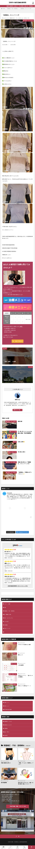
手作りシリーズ (7, 628)
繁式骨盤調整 (4, 782)
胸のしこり (20, 654)
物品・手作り (6, 731)
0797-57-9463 (9, 337)
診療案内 (17, 847)
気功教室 (6, 625)
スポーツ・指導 (13, 431)
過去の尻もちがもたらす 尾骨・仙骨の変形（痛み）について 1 (25, 783)
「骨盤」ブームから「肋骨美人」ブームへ (25, 763)
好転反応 (6, 735)
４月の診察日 (21, 665)
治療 (15, 441)
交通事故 (6, 728)
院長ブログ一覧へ (17, 409)
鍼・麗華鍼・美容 (25, 18)
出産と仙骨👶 (21, 441)
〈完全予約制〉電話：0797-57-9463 (17, 806)
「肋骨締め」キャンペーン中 (25, 8)
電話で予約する (18, 341)
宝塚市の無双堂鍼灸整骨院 (17, 2)
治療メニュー (6, 702)
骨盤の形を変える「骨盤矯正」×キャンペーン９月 (24, 462)
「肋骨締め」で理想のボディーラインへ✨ (25, 473)
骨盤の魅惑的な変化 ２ (6, 762)
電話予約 (24, 847)
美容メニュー (6, 706)
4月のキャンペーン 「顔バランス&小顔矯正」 (25, 676)
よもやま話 (6, 621)
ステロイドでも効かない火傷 (24, 644)
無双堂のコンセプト (8, 724)
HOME (3, 8)
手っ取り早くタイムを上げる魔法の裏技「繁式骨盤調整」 (25, 432)
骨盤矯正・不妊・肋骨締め (12, 8)
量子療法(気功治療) (8, 709)
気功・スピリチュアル (8, 618)
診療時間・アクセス (8, 721)
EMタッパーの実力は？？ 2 (24, 685)
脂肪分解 (20, 421)
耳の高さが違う (21, 451)
